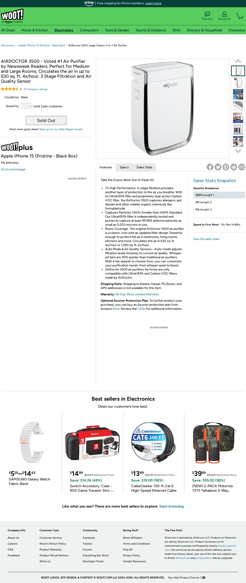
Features (105, 167)
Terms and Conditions (136, 543)
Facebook (89, 537)
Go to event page (13, 169)
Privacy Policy (131, 555)
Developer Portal (93, 561)
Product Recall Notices (54, 555)
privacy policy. (203, 558)
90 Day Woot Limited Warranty (137, 294)
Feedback (14, 555)
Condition (12, 97)
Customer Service (51, 537)
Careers (12, 543)
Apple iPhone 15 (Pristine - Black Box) (42, 45)
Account (224, 16)
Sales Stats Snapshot (214, 180)
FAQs (141, 309)
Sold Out (46, 120)
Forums (207, 16)
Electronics (8, 45)
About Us (13, 537)
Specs (124, 167)
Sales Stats (144, 167)
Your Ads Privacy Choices (183, 577)
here (116, 309)
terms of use (183, 558)
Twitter (87, 543)
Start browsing (171, 506)
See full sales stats (206, 239)
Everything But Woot (96, 555)
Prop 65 (127, 549)
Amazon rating (36, 89)
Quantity (12, 106)
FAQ (10, 549)
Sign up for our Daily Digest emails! (61, 129)
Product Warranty (51, 549)
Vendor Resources (134, 561)
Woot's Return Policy (53, 543)
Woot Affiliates (132, 537)
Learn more (153, 3)
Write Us (45, 561)
